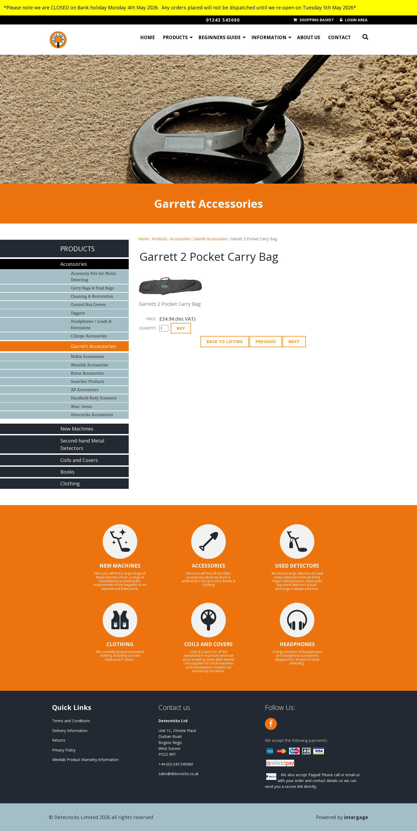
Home (147, 39)
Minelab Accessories (89, 364)
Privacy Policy (64, 750)
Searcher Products (87, 381)
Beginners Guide (219, 39)
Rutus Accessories (87, 373)
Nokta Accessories (87, 356)
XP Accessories (84, 389)
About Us (308, 39)
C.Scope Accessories (89, 335)
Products (175, 39)
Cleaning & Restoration (92, 296)
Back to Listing (225, 341)
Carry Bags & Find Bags (92, 288)
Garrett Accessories (210, 238)
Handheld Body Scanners (93, 397)
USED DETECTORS (297, 565)
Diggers (78, 313)
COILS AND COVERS (208, 644)
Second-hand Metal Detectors (82, 444)
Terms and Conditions (71, 720)
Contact (339, 39)
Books (67, 472)
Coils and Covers (79, 460)
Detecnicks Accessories (92, 414)
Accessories (180, 238)
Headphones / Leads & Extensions (91, 324)
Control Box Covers (88, 304)
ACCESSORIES (208, 565)
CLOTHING (120, 644)
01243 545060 (223, 20)
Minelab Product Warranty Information (85, 759)
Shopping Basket (316, 20)
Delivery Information (69, 730)
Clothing (70, 483)
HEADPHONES (297, 644)
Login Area (356, 20)
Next (294, 341)
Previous (266, 341)
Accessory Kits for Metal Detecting (93, 276)
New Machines (76, 428)
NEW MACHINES (119, 565)
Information (268, 39)
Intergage (356, 817)
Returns (58, 740)
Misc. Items (81, 406)
